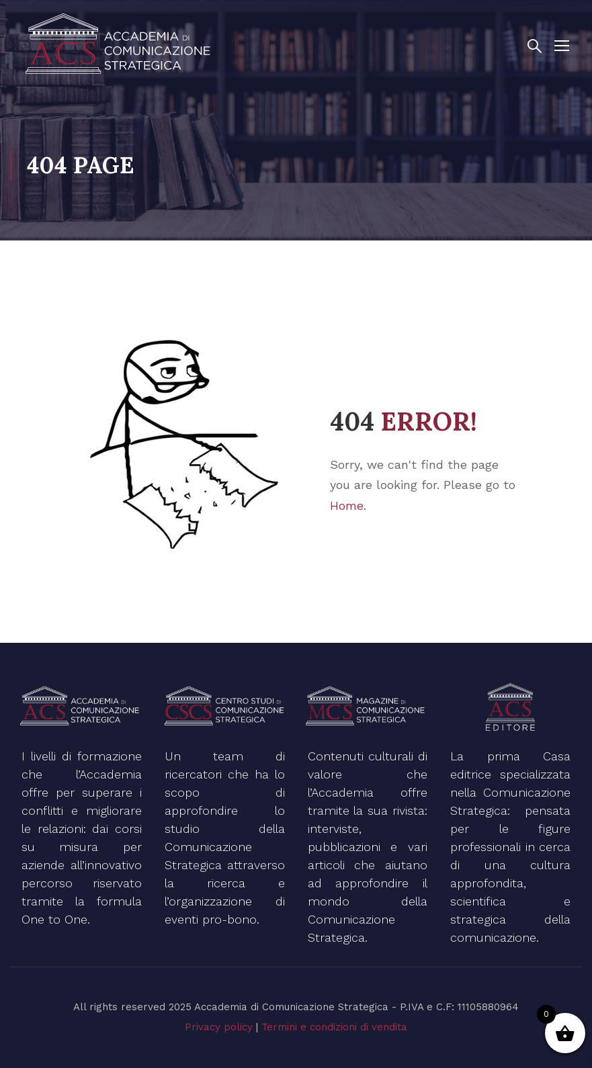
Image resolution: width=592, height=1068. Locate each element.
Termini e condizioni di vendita (334, 1027)
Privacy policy (219, 1027)
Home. (348, 505)
